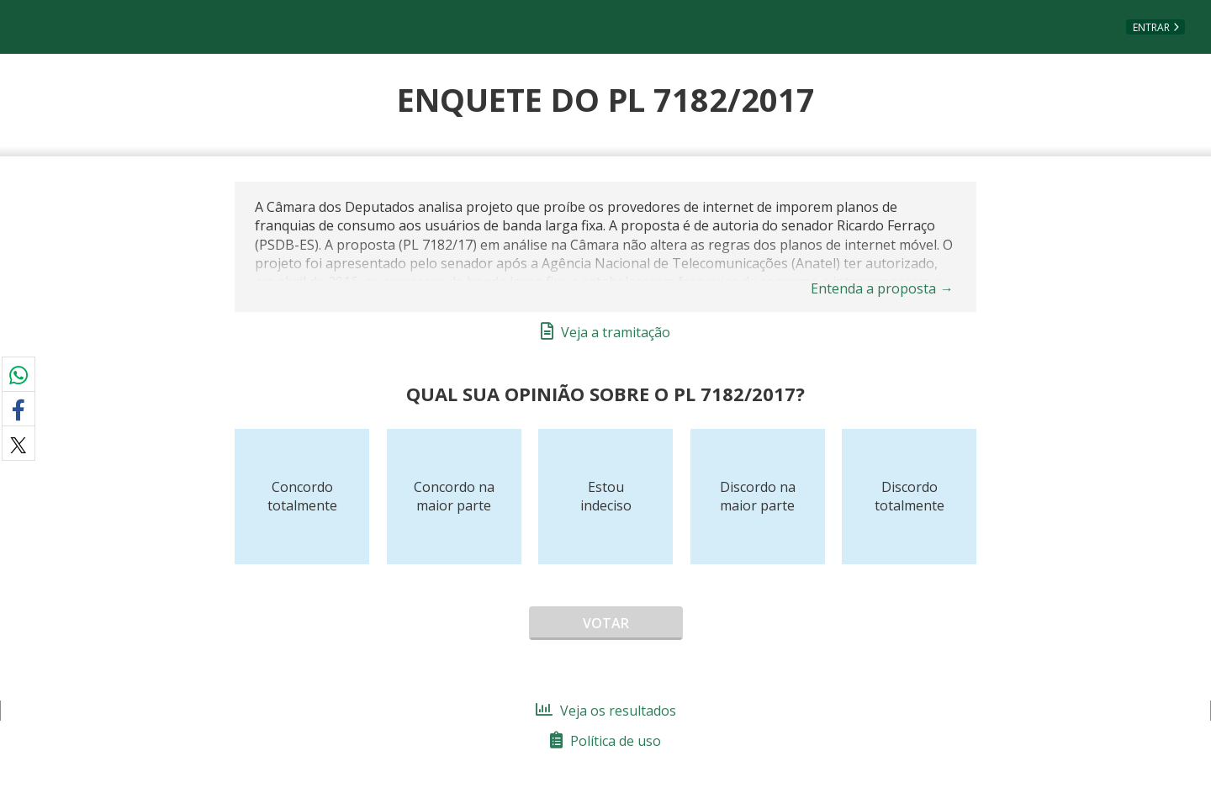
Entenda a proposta (882, 288)
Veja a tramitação (605, 332)
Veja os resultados (606, 710)
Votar (606, 623)
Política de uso (605, 741)
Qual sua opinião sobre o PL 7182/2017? (605, 393)
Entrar (1151, 27)
